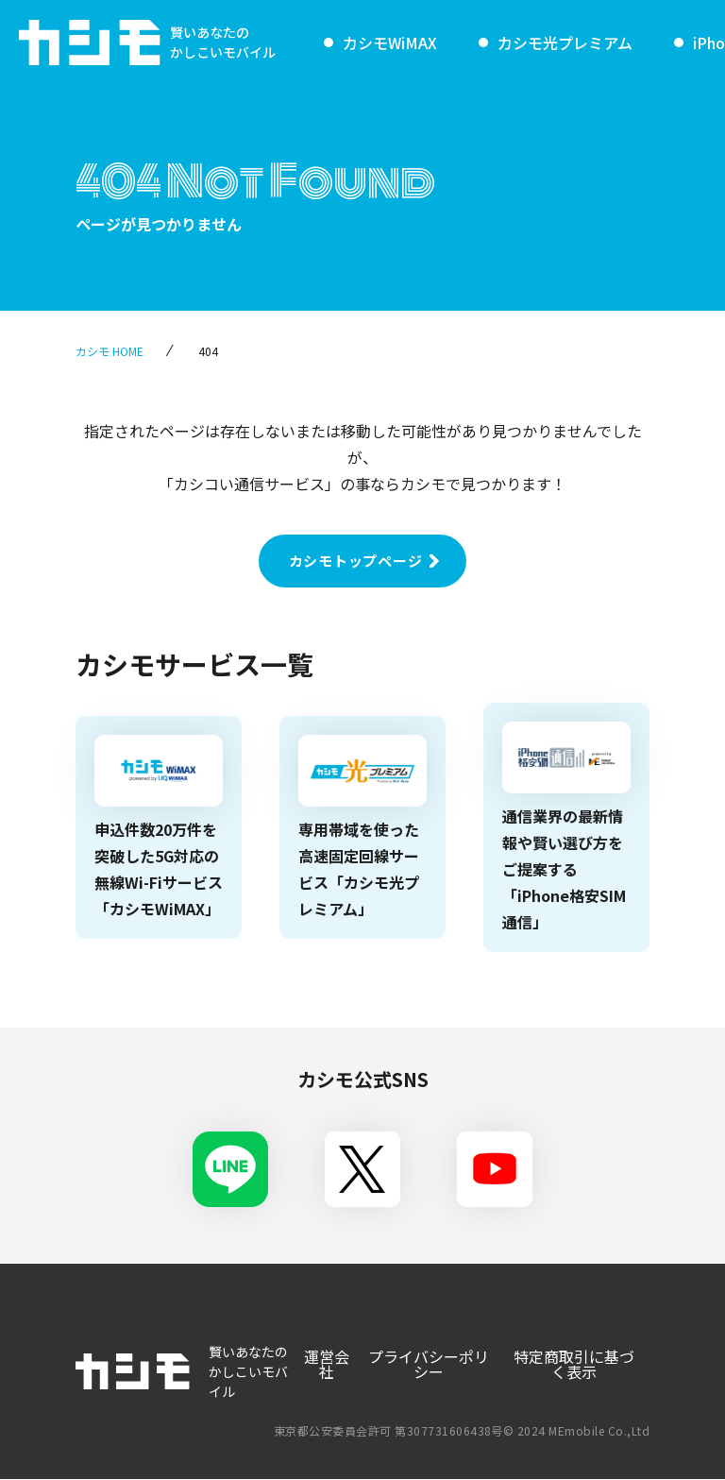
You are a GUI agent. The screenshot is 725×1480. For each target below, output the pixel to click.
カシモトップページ (356, 560)
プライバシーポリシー (428, 1364)
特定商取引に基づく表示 (574, 1364)
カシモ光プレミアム (564, 42)
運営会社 (325, 1364)
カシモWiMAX (390, 42)
